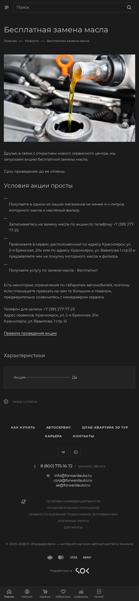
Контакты (83, 436)
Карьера (53, 436)
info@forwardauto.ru (73, 475)
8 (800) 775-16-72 (57, 466)
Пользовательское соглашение (73, 508)
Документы (73, 527)
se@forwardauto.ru (73, 485)
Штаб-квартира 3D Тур (105, 427)
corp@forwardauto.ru (73, 480)
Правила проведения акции (30, 333)
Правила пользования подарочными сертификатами (73, 514)
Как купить (23, 427)
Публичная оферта (73, 521)
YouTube (76, 452)
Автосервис (58, 427)
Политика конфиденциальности (73, 501)
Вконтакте (63, 452)
